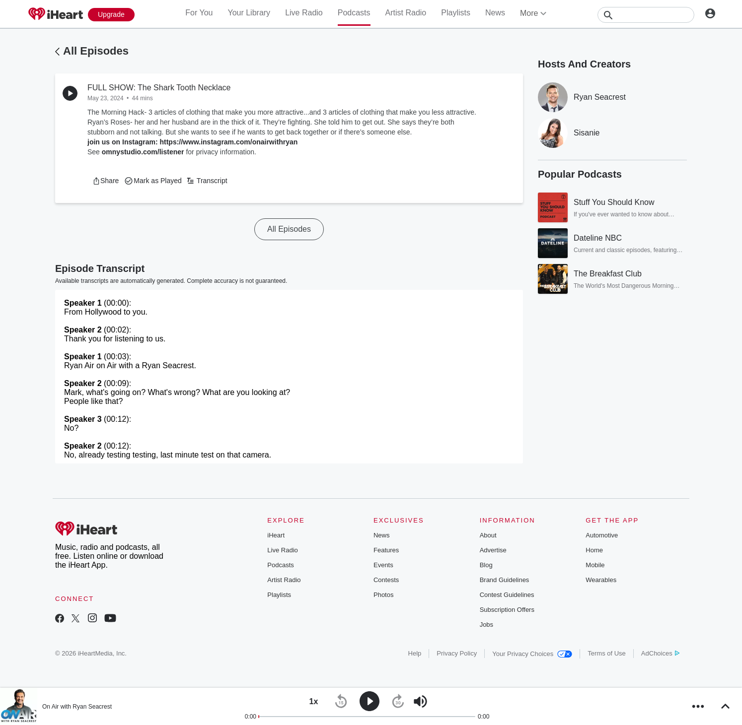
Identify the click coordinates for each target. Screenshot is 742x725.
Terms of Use (607, 653)
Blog (486, 565)
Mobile (595, 565)
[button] (105, 181)
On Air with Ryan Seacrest (77, 706)
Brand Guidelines (504, 580)
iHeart (276, 535)
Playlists (455, 12)
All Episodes (96, 51)
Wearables (601, 580)
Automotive (602, 535)
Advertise (493, 550)
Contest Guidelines (507, 594)
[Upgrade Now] (111, 14)
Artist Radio (406, 12)
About (488, 535)
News (495, 12)
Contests (386, 580)
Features (386, 550)
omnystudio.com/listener (143, 152)
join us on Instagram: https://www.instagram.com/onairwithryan (192, 142)
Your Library (248, 12)
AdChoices (660, 653)
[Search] (645, 15)
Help (415, 653)
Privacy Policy (457, 653)
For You (199, 12)
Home (594, 550)
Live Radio (304, 12)
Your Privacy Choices (532, 654)
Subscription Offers (507, 609)
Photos (383, 594)
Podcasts (354, 12)
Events (383, 565)
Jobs (486, 624)
